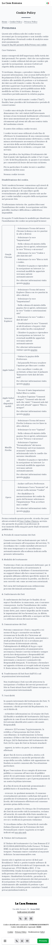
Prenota (43, 941)
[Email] (27, 941)
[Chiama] (17, 941)
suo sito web (20, 833)
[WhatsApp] (22, 941)
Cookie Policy (16, 22)
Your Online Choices (29, 521)
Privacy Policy (30, 22)
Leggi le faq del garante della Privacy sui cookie (24, 45)
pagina (26, 283)
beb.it (42, 932)
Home (4, 22)
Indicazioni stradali (26, 912)
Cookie (10, 932)
